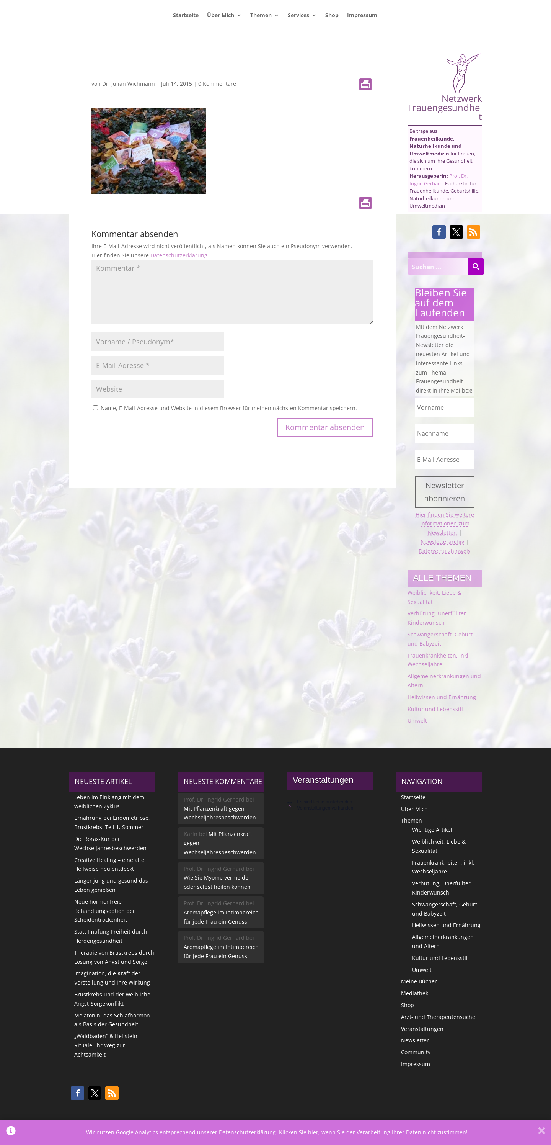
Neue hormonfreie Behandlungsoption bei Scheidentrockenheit (104, 911)
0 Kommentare (217, 83)
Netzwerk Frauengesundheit (445, 87)
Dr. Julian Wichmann (128, 83)
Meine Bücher (419, 981)
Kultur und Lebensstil (435, 709)
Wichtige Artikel (432, 829)
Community (415, 1052)
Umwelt (417, 720)
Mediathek (414, 993)
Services (298, 16)
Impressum (362, 16)
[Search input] (438, 266)
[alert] (330, 805)
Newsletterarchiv (442, 541)
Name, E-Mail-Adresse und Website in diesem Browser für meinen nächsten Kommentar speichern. (229, 408)
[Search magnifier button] (476, 266)
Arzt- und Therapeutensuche (438, 1017)
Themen (261, 16)
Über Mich (220, 16)
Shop (332, 16)
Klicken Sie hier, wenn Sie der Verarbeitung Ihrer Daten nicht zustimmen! (373, 1132)
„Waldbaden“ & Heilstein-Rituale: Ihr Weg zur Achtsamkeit (106, 1045)
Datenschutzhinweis (445, 551)
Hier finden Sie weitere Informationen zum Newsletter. (445, 524)
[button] (439, 232)
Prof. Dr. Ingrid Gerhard (438, 179)
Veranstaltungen (422, 1028)
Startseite (186, 16)
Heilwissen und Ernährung (442, 697)
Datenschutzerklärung (178, 255)
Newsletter (415, 1040)
